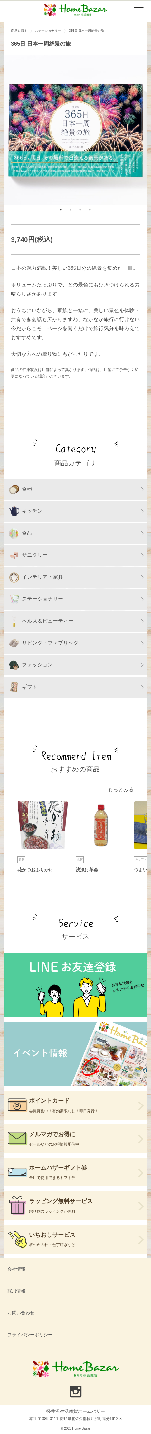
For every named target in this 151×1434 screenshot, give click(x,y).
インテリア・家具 (36, 577)
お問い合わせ (20, 1312)
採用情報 (16, 1290)
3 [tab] (80, 210)
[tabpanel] (75, 130)
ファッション (31, 665)
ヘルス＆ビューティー (41, 621)
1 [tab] (61, 210)
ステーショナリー (36, 599)
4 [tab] (90, 210)
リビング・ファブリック (44, 643)
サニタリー (28, 555)
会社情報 (16, 1268)
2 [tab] (70, 210)
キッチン (25, 511)
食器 (20, 489)
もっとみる (121, 789)
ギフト (23, 687)
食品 (20, 533)
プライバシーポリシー (29, 1334)
